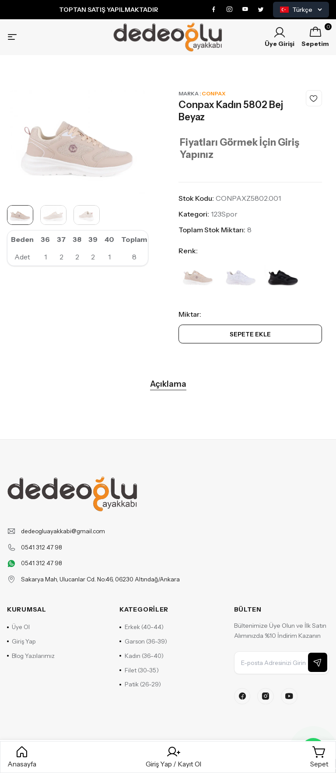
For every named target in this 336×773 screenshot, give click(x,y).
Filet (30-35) (139, 682)
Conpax (213, 97)
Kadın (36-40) (142, 668)
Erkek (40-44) (142, 638)
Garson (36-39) (143, 653)
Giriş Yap (22, 653)
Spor (229, 217)
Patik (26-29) (140, 697)
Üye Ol (19, 638)
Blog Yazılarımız (31, 668)
